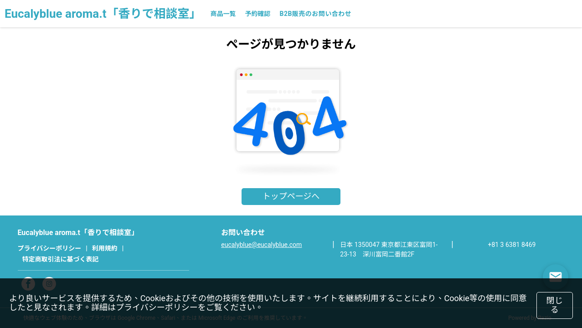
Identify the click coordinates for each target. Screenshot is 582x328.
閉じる (554, 305)
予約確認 (257, 13)
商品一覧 (223, 13)
